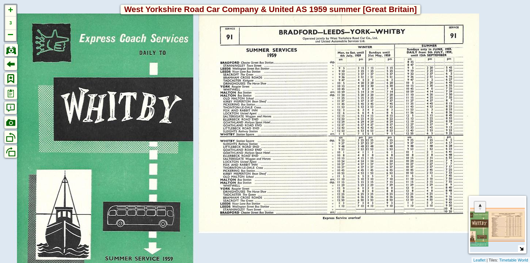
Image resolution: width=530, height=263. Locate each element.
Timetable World (513, 260)
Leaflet (479, 260)
